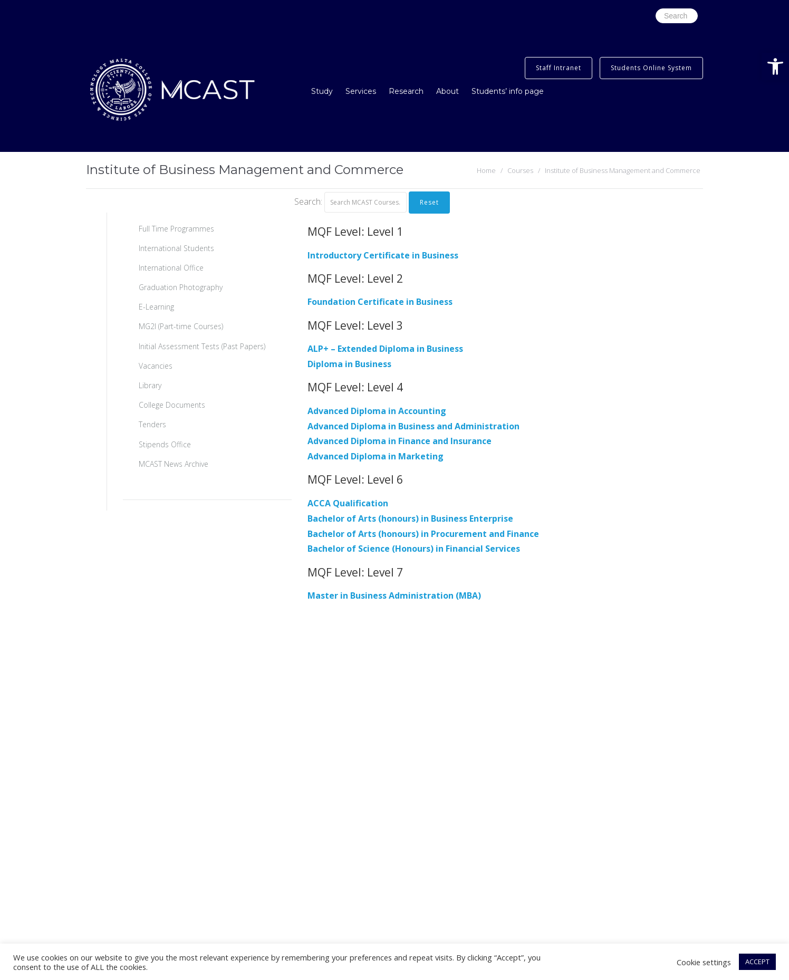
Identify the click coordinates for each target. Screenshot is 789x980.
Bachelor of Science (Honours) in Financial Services (413, 548)
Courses (520, 170)
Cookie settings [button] (704, 962)
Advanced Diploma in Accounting (376, 411)
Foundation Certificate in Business (380, 302)
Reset (429, 202)
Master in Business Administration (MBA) (394, 595)
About (447, 91)
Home (486, 170)
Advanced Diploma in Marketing (375, 456)
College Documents (172, 405)
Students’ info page (508, 91)
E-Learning (156, 307)
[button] (775, 66)
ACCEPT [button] (757, 961)
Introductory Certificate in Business (382, 255)
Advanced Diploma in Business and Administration (413, 426)
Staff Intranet (558, 67)
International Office (171, 268)
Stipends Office (165, 444)
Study (322, 91)
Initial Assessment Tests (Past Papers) (202, 346)
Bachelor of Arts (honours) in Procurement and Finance (423, 534)
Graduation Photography (181, 287)
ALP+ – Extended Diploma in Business (385, 348)
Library (150, 385)
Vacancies (155, 366)
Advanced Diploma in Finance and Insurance (399, 441)
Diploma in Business (349, 364)
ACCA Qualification (347, 503)
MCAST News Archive (173, 464)
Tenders (152, 424)
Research (406, 91)
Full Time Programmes (176, 229)
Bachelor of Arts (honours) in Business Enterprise (410, 518)
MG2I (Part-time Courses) (181, 326)
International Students (176, 248)
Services (360, 91)
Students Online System (651, 67)
